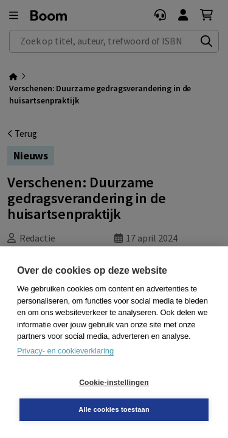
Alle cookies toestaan (114, 409)
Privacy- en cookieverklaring (65, 350)
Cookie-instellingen (113, 382)
